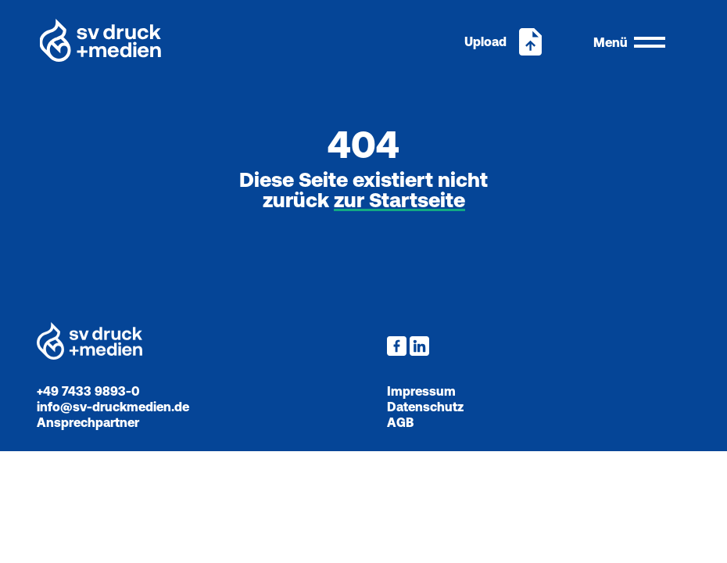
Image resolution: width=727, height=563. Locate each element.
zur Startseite (399, 200)
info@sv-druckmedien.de (113, 407)
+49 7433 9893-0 (88, 391)
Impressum (421, 391)
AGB (400, 422)
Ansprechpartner (88, 422)
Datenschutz (425, 407)
